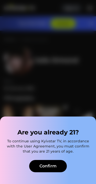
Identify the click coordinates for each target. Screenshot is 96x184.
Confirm (48, 166)
